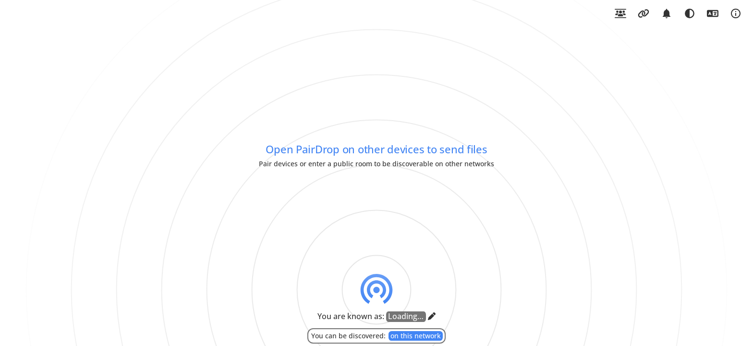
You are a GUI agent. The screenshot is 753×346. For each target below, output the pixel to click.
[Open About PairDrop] (735, 13)
